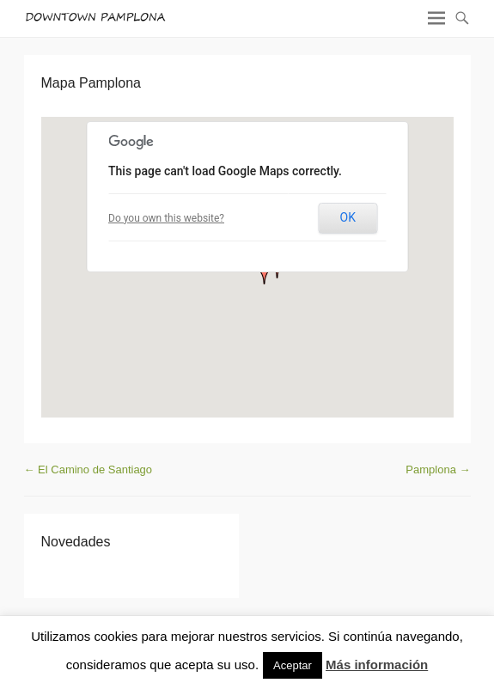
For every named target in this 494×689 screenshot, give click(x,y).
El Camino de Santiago (88, 469)
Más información (377, 664)
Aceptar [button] (292, 665)
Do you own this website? (166, 218)
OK (348, 217)
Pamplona (438, 469)
